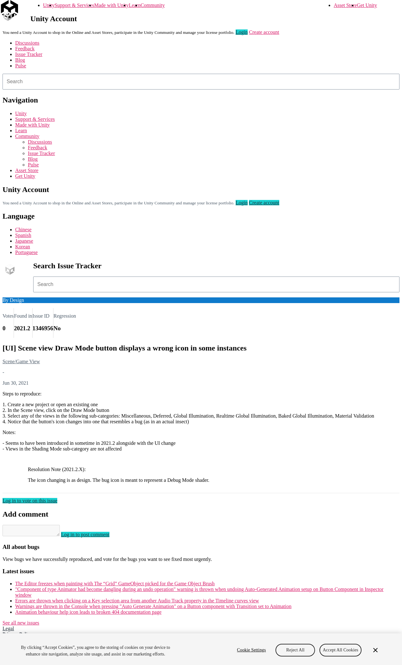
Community (152, 5)
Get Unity (367, 5)
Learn (134, 5)
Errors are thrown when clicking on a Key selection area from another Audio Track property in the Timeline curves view (137, 602)
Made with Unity (111, 5)
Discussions (27, 43)
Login (242, 32)
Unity (48, 5)
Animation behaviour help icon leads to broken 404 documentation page (88, 614)
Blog (20, 60)
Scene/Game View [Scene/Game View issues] (21, 361)
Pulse (20, 65)
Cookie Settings (251, 650)
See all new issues (21, 624)
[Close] (375, 650)
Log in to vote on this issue (30, 500)
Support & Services (74, 5)
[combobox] (201, 81)
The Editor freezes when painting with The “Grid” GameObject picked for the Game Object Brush (115, 585)
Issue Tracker (28, 54)
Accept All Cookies (340, 650)
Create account (264, 32)
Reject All (295, 650)
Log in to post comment (91, 536)
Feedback (24, 48)
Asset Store (345, 5)
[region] (201, 649)
